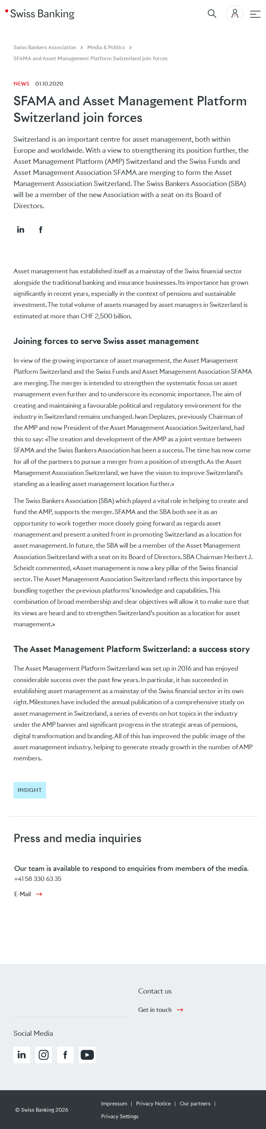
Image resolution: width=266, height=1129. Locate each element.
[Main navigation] (255, 14)
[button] (20, 229)
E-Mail (22, 894)
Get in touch (155, 1010)
